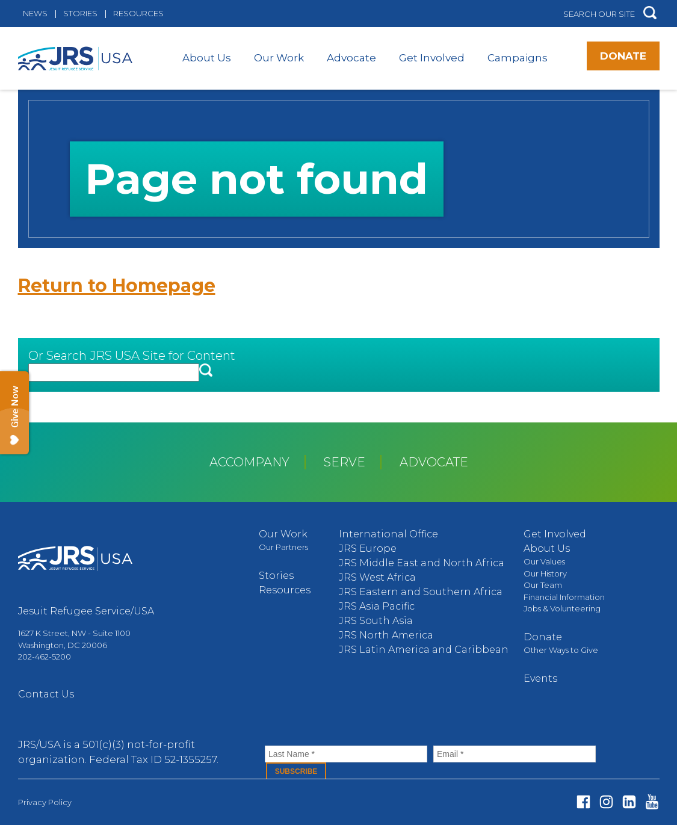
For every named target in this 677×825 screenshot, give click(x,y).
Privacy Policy (45, 802)
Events (540, 678)
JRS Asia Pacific (377, 606)
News (35, 13)
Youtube (652, 801)
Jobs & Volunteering (562, 608)
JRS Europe (368, 548)
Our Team (543, 585)
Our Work (279, 58)
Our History (545, 573)
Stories (80, 13)
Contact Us (46, 694)
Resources (138, 13)
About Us (206, 58)
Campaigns (517, 58)
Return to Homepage (116, 285)
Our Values (544, 561)
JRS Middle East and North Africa (421, 563)
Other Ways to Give (561, 650)
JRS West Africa (377, 577)
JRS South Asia (376, 620)
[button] (650, 13)
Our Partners (283, 547)
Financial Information (564, 597)
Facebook (583, 801)
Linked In (629, 801)
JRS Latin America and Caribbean (424, 649)
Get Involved (432, 58)
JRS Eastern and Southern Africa (420, 592)
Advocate (351, 58)
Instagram (606, 801)
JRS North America (386, 635)
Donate (623, 56)
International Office (388, 534)
